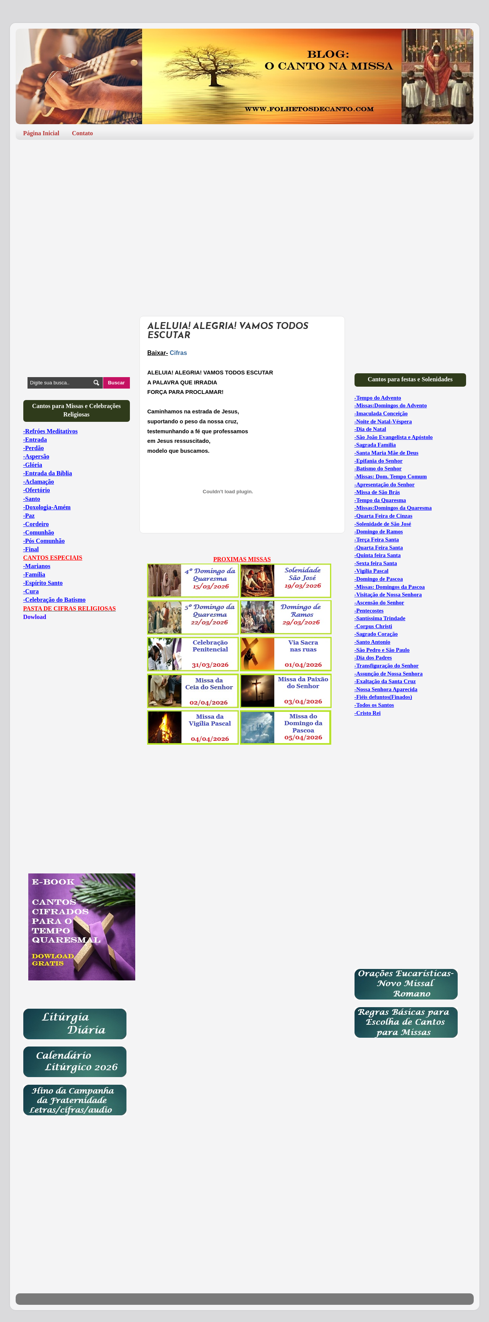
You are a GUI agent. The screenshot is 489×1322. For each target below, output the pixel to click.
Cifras (178, 353)
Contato (82, 133)
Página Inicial (41, 133)
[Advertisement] (245, 204)
